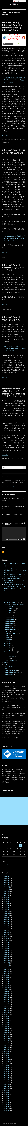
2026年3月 (6, 880)
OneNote (7, 635)
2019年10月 (7, 1039)
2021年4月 (6, 1002)
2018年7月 (6, 1069)
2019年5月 (6, 1049)
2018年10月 (7, 1063)
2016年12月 (7, 1108)
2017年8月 (6, 1092)
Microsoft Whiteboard (10, 629)
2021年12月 (7, 985)
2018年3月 (6, 1078)
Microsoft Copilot (8, 643)
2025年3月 (6, 905)
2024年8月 (6, 919)
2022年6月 (6, 973)
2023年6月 (6, 948)
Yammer (7, 641)
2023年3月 (6, 954)
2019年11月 (7, 1036)
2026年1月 (6, 885)
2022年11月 (7, 963)
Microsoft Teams (9, 625)
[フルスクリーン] (24, 539)
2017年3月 (6, 1102)
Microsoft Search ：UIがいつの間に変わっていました (14, 153)
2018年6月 (6, 1071)
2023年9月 (6, 942)
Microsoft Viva (7, 645)
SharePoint (8, 639)
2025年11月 (7, 889)
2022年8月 (6, 969)
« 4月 (6, 864)
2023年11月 (7, 938)
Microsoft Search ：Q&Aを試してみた (12, 318)
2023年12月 (7, 936)
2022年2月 (6, 981)
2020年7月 (6, 1020)
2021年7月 (6, 995)
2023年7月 (6, 946)
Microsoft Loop (9, 615)
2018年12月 (7, 1059)
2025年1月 (6, 909)
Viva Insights (8, 647)
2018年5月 (6, 1073)
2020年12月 (7, 1010)
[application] (14, 534)
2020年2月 (6, 1030)
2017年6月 (6, 1096)
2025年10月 (7, 891)
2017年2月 (6, 1104)
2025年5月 (6, 901)
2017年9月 (6, 1090)
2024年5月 (6, 926)
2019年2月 (6, 1055)
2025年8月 (6, 895)
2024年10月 (7, 915)
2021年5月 (6, 1000)
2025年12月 (7, 887)
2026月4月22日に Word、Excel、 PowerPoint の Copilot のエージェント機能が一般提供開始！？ (14, 580)
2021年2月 (6, 1006)
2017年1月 (6, 1106)
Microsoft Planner (9, 619)
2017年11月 (7, 1086)
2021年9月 (6, 991)
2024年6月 (6, 924)
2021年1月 (6, 1008)
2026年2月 (6, 883)
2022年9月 (6, 967)
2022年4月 (6, 977)
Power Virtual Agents (10, 660)
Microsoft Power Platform (10, 652)
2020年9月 (6, 1016)
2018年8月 (6, 1067)
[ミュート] (21, 539)
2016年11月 (7, 1110)
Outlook (7, 637)
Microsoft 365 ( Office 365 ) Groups (14, 604)
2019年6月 (6, 1047)
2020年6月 (6, 1022)
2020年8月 (6, 1018)
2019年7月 (6, 1045)
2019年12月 (7, 1034)
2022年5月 (6, 975)
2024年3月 (6, 930)
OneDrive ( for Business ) (11, 633)
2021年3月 (6, 1004)
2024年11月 (7, 913)
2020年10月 (7, 1014)
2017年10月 (7, 1088)
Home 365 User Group (11, 670)
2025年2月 (6, 907)
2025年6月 (6, 899)
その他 (5, 664)
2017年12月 (7, 1084)
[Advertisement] (14, 811)
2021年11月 (7, 987)
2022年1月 (6, 983)
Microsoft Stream (9, 623)
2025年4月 (6, 903)
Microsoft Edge (5, 142)
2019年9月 (6, 1041)
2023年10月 (7, 940)
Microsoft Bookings (10, 606)
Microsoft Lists (9, 613)
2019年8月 (6, 1043)
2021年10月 (7, 989)
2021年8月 (6, 993)
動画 (6, 668)
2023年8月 (6, 944)
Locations (8, 309)
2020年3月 (6, 1028)
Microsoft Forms (9, 611)
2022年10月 (7, 965)
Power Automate (9, 656)
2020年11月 (7, 1012)
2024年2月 (6, 932)
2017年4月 (6, 1100)
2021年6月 (6, 997)
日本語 (16, 1)
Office (6, 631)
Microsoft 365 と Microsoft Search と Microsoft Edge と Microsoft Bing (12, 26)
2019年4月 (6, 1051)
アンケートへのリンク (8, 486)
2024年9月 (6, 917)
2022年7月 (6, 971)
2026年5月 (6, 876)
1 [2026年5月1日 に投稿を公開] (20, 845)
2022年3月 (6, 979)
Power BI (7, 658)
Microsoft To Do (9, 627)
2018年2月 (6, 1080)
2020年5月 (6, 1024)
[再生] (4, 539)
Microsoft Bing (18, 141)
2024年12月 (7, 911)
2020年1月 (6, 1032)
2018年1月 (6, 1082)
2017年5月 (6, 1098)
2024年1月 (6, 934)
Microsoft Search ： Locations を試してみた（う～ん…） (13, 268)
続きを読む (5, 135)
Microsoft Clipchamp (10, 608)
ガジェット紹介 (9, 666)
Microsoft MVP (9, 674)
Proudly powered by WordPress (9, 1123)
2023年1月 (6, 958)
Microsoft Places (9, 617)
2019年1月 (6, 1057)
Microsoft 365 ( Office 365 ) (14, 139)
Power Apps (8, 654)
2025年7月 (6, 897)
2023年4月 (6, 952)
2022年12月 (7, 961)
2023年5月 (6, 950)
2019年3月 (6, 1053)
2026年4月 (6, 878)
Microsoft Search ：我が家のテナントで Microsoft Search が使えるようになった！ (15, 80)
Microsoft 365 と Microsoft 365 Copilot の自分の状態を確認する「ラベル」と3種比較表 (15, 570)
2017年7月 (6, 1094)
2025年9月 (6, 893)
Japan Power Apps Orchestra (13, 672)
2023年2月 (6, 956)
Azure (5, 662)
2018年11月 (7, 1061)
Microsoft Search (11, 141)
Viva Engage (8, 650)
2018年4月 (6, 1076)
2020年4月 (6, 1026)
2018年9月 (6, 1065)
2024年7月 (6, 922)
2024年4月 (6, 928)
